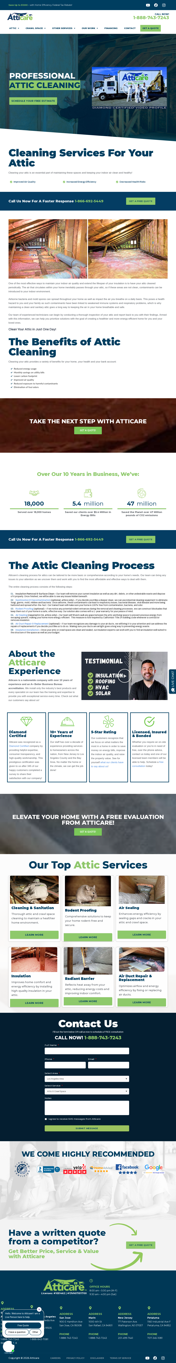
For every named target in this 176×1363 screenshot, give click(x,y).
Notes (48, 1098)
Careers (55, 1358)
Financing (111, 28)
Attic (14, 28)
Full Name (52, 1045)
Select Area (52, 1073)
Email (92, 1059)
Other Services (63, 28)
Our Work (90, 28)
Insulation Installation (27, 630)
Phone (49, 1059)
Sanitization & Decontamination (32, 600)
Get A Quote (150, 28)
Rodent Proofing (24, 608)
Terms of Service (120, 1358)
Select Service (54, 1085)
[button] (129, 88)
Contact (130, 28)
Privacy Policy (75, 1358)
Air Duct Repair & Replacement (32, 623)
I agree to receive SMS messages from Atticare (74, 1119)
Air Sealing (21, 615)
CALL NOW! (88, 1037)
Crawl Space (36, 28)
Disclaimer (97, 1358)
